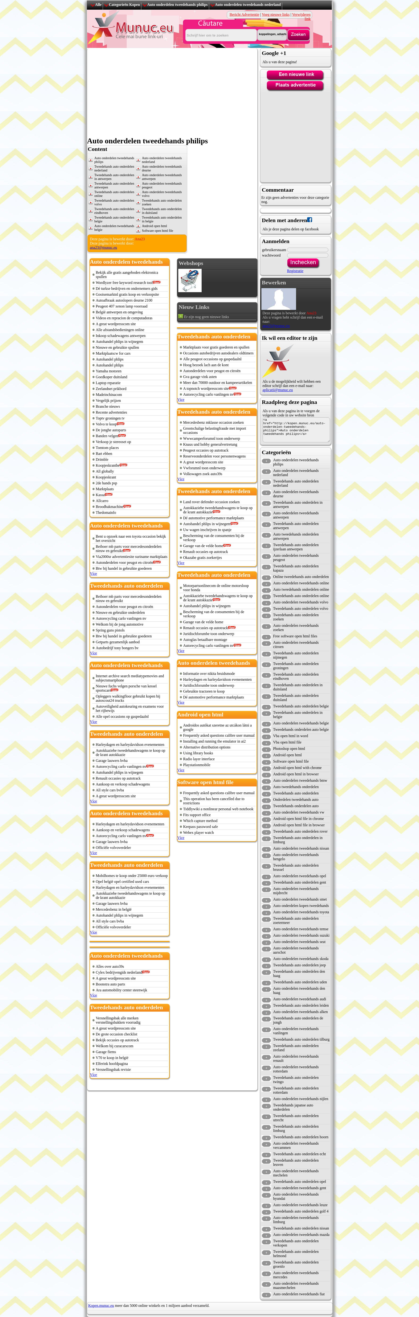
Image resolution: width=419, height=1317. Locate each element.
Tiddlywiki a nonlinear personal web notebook (218, 809)
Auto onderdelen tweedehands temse (301, 929)
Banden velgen (107, 436)
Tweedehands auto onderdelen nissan (301, 1228)
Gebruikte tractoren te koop (204, 691)
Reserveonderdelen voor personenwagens (214, 456)
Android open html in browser (296, 774)
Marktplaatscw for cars (113, 353)
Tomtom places (107, 448)
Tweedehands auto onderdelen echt (299, 1154)
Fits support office (197, 815)
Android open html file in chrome (298, 819)
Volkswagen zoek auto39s (202, 474)
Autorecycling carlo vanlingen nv (121, 618)
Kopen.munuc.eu (101, 1306)
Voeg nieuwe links (275, 14)
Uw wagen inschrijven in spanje (207, 530)
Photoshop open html (289, 749)
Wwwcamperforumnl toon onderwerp (211, 438)
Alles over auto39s (110, 966)
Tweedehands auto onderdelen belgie (301, 706)
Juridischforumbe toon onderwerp (208, 634)
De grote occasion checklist (116, 1034)
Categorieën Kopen (124, 5)
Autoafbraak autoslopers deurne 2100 (124, 300)
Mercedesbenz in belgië (114, 909)
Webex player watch (198, 833)
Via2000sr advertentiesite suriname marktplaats (131, 557)
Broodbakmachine (109, 507)
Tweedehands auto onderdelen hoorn (301, 1137)
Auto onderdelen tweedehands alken (300, 1012)
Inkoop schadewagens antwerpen (121, 336)
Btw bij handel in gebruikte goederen (124, 568)
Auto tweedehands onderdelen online (301, 589)
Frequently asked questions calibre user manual (219, 735)
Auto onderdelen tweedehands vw (298, 812)
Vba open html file (287, 742)
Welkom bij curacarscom (115, 1046)
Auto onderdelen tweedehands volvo (300, 602)
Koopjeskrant (106, 477)
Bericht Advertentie (244, 14)
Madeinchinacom (109, 395)
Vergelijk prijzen (108, 401)
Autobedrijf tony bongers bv (117, 648)
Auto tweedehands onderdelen (296, 787)
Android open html (287, 755)
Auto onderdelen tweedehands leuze (300, 1205)
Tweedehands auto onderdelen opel (299, 1182)
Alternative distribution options (207, 747)
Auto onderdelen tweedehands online (301, 583)
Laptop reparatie (108, 383)
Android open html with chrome (297, 768)
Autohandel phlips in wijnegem (119, 342)
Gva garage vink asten (200, 377)
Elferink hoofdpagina (112, 1064)
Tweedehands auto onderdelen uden (300, 982)
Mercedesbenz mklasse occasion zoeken (213, 422)
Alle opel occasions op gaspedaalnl (122, 717)
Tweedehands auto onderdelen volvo (300, 609)
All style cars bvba (110, 790)
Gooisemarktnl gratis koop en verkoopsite (127, 294)
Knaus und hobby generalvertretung (210, 444)
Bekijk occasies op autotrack (117, 1040)
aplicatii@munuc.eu (278, 390)
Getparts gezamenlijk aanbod (118, 642)
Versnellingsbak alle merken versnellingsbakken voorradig (118, 1020)
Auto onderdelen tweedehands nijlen (300, 1099)
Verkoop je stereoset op (113, 442)
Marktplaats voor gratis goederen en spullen (216, 347)
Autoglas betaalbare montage (205, 640)
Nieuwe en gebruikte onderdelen (120, 613)
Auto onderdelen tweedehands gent (299, 1188)
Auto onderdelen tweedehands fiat (299, 1294)
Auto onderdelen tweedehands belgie (301, 723)
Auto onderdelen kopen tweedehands (301, 906)
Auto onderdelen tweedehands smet (300, 899)
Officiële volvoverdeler (113, 848)
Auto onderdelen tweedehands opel (299, 876)
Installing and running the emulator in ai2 (214, 741)
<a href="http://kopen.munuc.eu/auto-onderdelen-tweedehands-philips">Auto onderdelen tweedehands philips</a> (296, 429)
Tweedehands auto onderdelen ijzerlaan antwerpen (296, 547)
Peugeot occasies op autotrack (205, 450)
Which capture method (200, 821)
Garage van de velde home (203, 546)
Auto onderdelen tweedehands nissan (301, 848)
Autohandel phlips (110, 359)
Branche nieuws (108, 406)
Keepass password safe (200, 827)
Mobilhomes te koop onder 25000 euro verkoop (132, 876)
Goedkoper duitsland (111, 377)
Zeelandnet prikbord (111, 389)
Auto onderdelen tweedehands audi (299, 999)
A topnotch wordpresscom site (206, 388)
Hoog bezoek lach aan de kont (206, 365)
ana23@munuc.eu (103, 247)
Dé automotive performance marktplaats (213, 518)
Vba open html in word (290, 736)
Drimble (102, 459)
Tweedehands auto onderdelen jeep (299, 965)
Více (93, 574)
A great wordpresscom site (116, 324)
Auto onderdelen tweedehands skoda (301, 959)
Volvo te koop (106, 424)
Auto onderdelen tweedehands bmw (300, 780)
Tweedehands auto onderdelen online (301, 596)
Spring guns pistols (110, 630)
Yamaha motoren (109, 371)
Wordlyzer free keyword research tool (124, 283)
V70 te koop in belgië (112, 1058)
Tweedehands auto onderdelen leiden (301, 1005)
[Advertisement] (131, 189)
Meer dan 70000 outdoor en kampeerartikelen (217, 383)
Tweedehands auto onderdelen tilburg (301, 1039)
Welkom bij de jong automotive (119, 624)
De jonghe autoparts (111, 430)
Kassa (100, 495)
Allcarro (102, 501)
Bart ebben (104, 454)
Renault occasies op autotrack (118, 778)
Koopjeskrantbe (108, 465)
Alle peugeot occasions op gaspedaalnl (212, 359)
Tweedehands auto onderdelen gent (299, 882)
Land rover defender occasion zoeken (211, 502)
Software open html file (291, 761)
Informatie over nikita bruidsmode (209, 674)
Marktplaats (105, 489)
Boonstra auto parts (110, 984)
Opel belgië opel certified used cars (122, 882)
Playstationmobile (197, 765)
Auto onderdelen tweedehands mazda (301, 1235)
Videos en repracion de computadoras (124, 318)
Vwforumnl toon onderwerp (204, 468)
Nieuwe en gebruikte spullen (117, 347)
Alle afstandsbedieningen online (120, 330)
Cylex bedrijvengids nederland (119, 972)
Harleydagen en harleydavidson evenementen (130, 745)
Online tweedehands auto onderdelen (301, 577)
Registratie (295, 271)
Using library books (198, 753)
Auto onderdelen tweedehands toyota (301, 912)
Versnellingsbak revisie (113, 1070)
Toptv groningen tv (110, 418)
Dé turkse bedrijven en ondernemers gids (127, 289)
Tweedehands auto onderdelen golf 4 (301, 1211)
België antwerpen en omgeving (119, 312)
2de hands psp (106, 483)
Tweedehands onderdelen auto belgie (301, 729)
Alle (98, 5)
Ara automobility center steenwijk (121, 990)
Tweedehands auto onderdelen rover (300, 831)
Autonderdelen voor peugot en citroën (124, 563)
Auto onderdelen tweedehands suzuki (301, 935)
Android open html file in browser (299, 825)
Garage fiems (106, 1052)
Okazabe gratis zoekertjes (202, 558)
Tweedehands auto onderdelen (296, 793)
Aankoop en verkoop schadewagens (123, 784)
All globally (105, 471)
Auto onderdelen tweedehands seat (299, 942)
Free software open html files (295, 636)
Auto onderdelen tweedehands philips (177, 5)
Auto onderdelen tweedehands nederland (248, 5)
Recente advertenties (111, 412)
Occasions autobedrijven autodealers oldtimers (218, 353)
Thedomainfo (106, 513)
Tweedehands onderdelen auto (296, 806)
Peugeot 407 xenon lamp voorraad (122, 306)
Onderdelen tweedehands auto (296, 800)
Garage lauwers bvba (112, 761)
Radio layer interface (199, 759)
